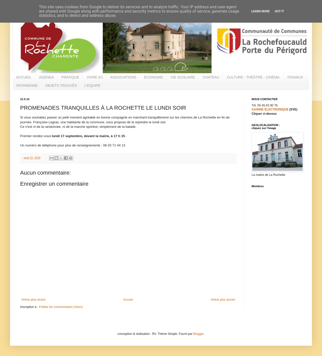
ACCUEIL (23, 77)
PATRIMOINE (27, 86)
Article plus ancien (223, 299)
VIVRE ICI (95, 77)
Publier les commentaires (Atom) (61, 307)
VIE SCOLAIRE (183, 77)
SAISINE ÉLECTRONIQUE (270, 109)
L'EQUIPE (92, 86)
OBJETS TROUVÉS (61, 86)
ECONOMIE (153, 77)
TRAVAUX (295, 77)
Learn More (260, 11)
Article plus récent (33, 299)
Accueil (128, 299)
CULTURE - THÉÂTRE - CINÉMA (253, 77)
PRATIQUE (70, 77)
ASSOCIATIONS (123, 77)
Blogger (198, 334)
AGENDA (46, 77)
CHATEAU (211, 77)
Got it (279, 11)
